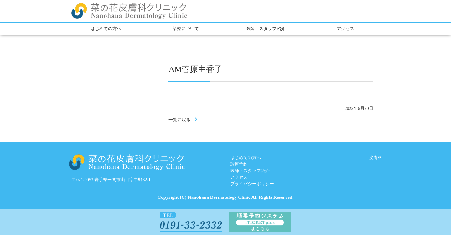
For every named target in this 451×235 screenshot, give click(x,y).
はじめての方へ (106, 28)
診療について (186, 28)
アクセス (345, 28)
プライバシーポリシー (252, 183)
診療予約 (239, 164)
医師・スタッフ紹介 (265, 28)
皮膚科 (375, 157)
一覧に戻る (179, 119)
